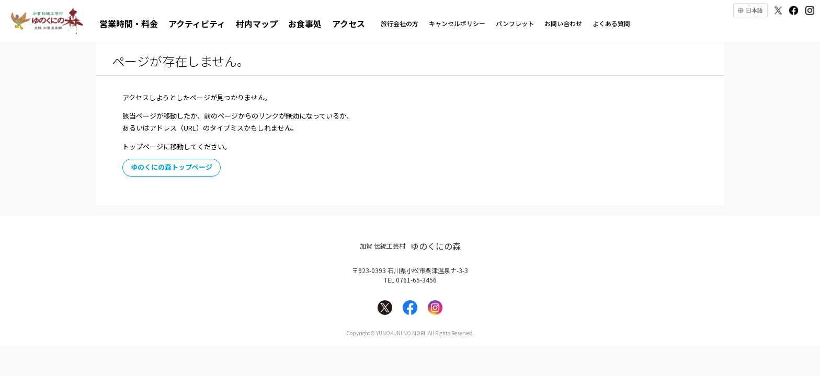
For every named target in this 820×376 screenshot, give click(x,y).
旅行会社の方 (399, 23)
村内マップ (257, 23)
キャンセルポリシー (457, 23)
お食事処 (305, 23)
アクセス (348, 23)
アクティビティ (196, 23)
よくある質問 (611, 23)
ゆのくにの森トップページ (171, 167)
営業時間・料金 (128, 23)
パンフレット (515, 23)
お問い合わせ (563, 23)
